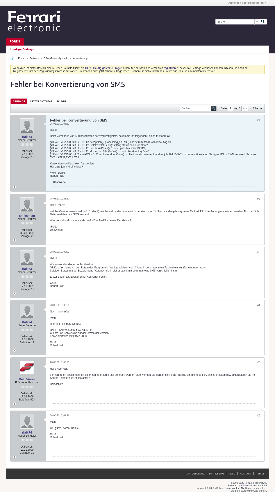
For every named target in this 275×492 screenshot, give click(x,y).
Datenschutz (196, 473)
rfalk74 (27, 137)
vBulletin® (246, 485)
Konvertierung (80, 58)
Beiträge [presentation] (19, 101)
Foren (15, 42)
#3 (258, 252)
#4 (258, 305)
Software (34, 58)
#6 (258, 415)
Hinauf (260, 473)
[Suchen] (237, 22)
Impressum (216, 473)
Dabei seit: (27, 151)
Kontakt (245, 473)
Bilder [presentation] (61, 101)
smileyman (27, 215)
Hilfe (232, 473)
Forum (21, 58)
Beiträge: (25, 157)
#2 (258, 198)
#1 (258, 120)
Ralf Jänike (27, 379)
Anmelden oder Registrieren (247, 2)
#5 (258, 362)
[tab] (19, 101)
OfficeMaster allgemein (55, 58)
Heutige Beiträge (22, 49)
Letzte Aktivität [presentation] (41, 101)
